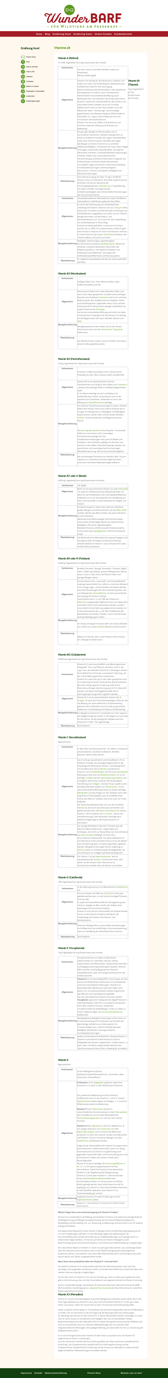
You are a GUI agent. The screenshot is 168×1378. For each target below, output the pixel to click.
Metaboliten (83, 793)
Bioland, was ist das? (131, 1373)
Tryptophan (117, 329)
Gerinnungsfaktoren (114, 1163)
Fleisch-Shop (94, 1373)
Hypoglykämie (99, 531)
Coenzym (118, 207)
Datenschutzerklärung (56, 1373)
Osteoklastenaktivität (96, 1178)
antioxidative (122, 772)
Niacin (103, 810)
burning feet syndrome (91, 430)
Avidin (124, 510)
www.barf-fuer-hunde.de (100, 1288)
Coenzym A (122, 384)
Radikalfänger (98, 772)
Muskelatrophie (108, 243)
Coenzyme (103, 297)
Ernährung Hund (62, 34)
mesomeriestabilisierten (112, 1012)
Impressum (26, 1373)
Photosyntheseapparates (88, 1118)
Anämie (81, 417)
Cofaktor (90, 778)
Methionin (82, 602)
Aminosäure (106, 329)
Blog (47, 34)
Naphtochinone (84, 1101)
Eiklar (119, 510)
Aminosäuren (111, 786)
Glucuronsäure (88, 835)
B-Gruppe (100, 309)
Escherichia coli (107, 1129)
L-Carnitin (108, 813)
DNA (79, 321)
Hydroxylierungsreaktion (112, 778)
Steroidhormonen (96, 402)
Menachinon (98, 1126)
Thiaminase (108, 234)
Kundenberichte (123, 34)
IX (81, 1166)
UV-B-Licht (108, 893)
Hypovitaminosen (85, 1199)
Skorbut (103, 769)
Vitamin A (98, 859)
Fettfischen (123, 887)
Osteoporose (105, 186)
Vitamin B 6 (115, 810)
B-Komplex (123, 489)
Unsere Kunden (103, 34)
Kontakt (38, 1373)
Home (39, 34)
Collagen (96, 784)
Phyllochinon (98, 1109)
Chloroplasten (121, 1112)
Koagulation (98, 1082)
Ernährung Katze (82, 34)
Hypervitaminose (103, 856)
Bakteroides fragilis (85, 1131)
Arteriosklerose (100, 593)
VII (78, 1166)
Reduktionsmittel (108, 775)
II (124, 1163)
